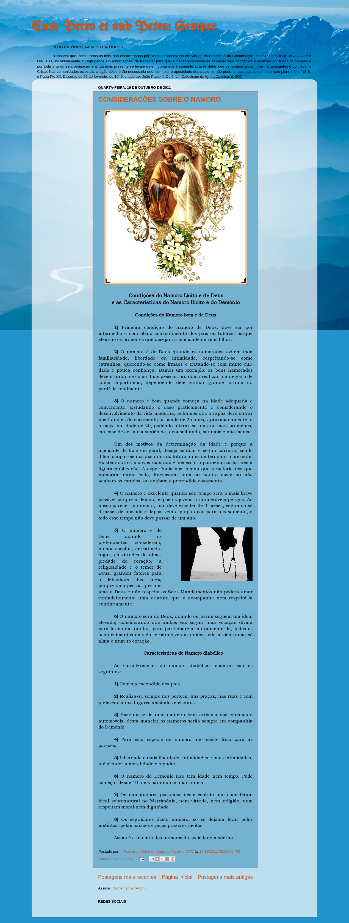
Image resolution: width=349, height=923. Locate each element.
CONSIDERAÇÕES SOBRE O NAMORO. (160, 99)
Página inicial (177, 877)
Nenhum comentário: (116, 859)
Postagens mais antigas (225, 877)
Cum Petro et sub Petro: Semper (124, 27)
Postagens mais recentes (127, 877)
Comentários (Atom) (129, 888)
